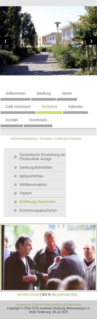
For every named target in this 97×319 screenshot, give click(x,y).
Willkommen (15, 93)
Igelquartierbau (31, 176)
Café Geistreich (18, 107)
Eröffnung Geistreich (68, 138)
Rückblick (49, 107)
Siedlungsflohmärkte (35, 167)
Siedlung (43, 93)
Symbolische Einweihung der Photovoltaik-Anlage (42, 157)
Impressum (23, 305)
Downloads (38, 120)
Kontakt (12, 120)
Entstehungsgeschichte (38, 210)
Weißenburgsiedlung (24, 138)
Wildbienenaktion (33, 185)
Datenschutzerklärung (48, 305)
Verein (67, 93)
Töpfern (25, 193)
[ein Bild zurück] (28, 294)
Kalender (75, 107)
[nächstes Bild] (67, 294)
